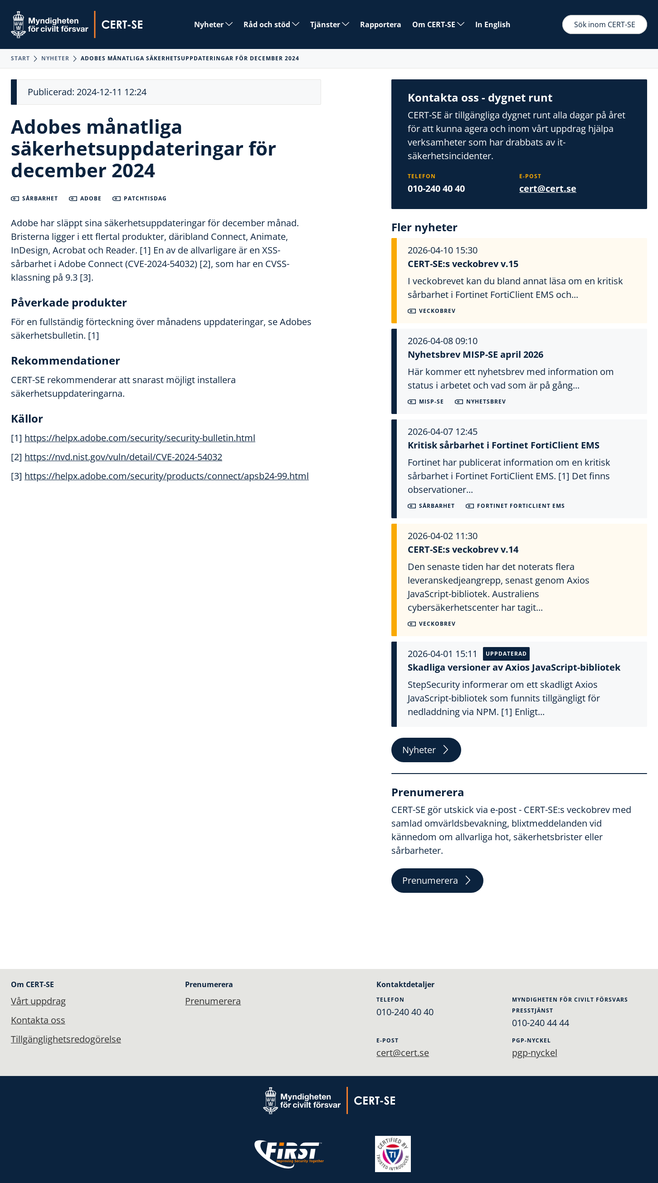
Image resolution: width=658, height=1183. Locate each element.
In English (493, 24)
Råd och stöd (271, 24)
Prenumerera (437, 880)
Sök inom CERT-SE (604, 24)
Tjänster (329, 24)
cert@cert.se (547, 188)
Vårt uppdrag (38, 1001)
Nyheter (213, 24)
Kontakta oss (38, 1020)
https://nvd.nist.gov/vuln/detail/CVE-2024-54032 (123, 457)
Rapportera (380, 24)
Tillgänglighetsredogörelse (66, 1039)
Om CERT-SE (438, 24)
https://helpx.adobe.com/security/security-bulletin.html (139, 438)
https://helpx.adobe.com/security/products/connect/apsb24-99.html (166, 476)
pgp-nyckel (534, 1053)
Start (20, 58)
